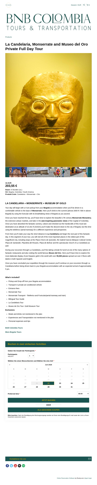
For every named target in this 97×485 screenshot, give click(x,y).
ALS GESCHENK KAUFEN (48, 410)
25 (83, 383)
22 (48, 383)
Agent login (88, 478)
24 (71, 383)
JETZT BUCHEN (48, 400)
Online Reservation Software (66, 478)
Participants (18, 355)
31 (71, 387)
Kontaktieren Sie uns (18, 459)
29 (48, 387)
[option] (16, 172)
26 (14, 387)
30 (60, 387)
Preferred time (14, 394)
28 (37, 387)
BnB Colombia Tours (14, 328)
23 (60, 383)
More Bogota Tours (13, 332)
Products (8, 37)
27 (25, 387)
